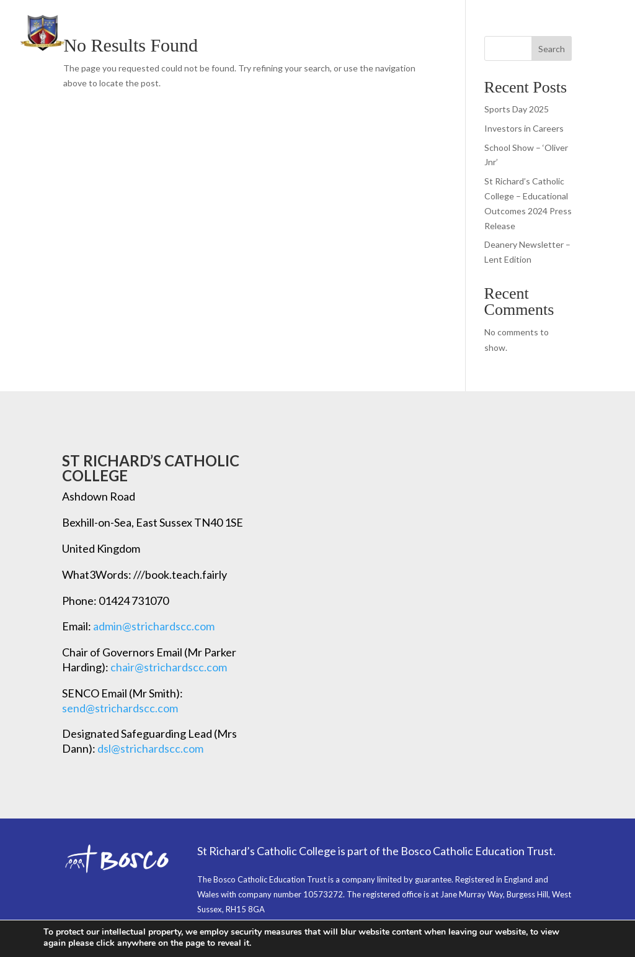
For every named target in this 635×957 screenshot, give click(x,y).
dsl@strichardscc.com (150, 748)
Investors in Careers (524, 128)
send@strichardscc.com (120, 708)
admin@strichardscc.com (154, 626)
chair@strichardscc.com (168, 667)
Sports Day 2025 (516, 109)
